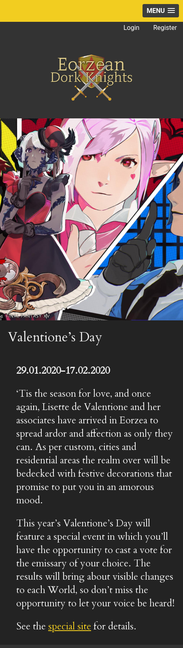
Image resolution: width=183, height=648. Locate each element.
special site (69, 626)
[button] (161, 10)
